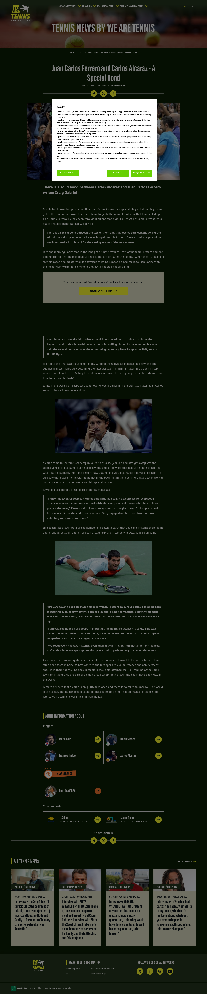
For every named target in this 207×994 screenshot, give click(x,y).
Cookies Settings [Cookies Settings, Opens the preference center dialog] (67, 173)
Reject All (117, 173)
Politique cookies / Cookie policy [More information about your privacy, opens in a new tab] (71, 164)
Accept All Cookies (141, 173)
